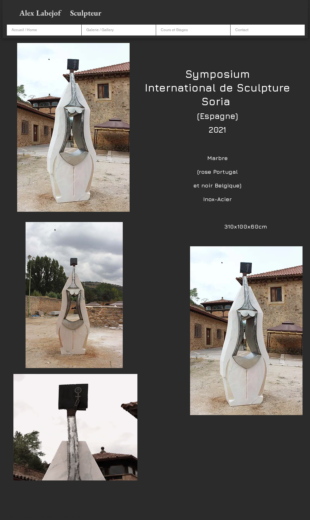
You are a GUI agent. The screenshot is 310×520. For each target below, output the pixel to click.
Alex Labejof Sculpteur (61, 13)
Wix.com (84, 517)
